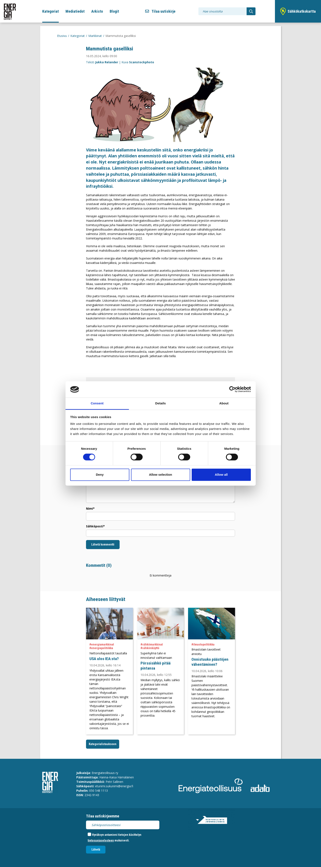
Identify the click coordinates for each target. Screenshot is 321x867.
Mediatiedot (75, 11)
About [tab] (224, 403)
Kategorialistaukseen (102, 744)
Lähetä (96, 849)
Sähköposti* (95, 526)
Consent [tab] (97, 403)
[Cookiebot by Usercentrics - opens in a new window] (232, 389)
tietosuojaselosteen (101, 840)
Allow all (221, 474)
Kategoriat (50, 11)
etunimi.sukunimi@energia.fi (114, 786)
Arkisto (97, 11)
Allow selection (160, 474)
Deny (100, 474)
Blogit (114, 11)
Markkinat (95, 36)
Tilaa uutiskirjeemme (102, 816)
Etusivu (62, 36)
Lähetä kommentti (102, 544)
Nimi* (90, 508)
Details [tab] (160, 403)
